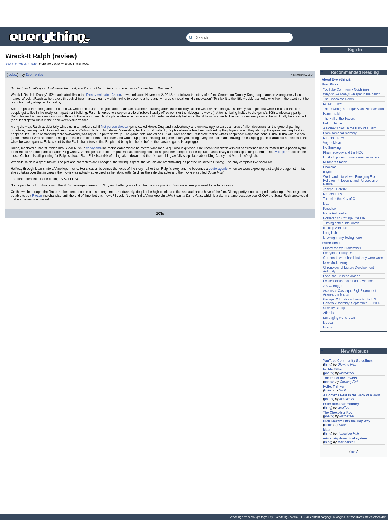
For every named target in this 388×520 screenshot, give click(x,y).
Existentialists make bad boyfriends (348, 281)
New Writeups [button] (355, 351)
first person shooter (115, 127)
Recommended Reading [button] (355, 72)
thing (327, 364)
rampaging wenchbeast (339, 318)
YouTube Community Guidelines (346, 89)
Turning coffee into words (341, 223)
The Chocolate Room (338, 99)
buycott (328, 172)
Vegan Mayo (332, 143)
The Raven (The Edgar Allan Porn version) (353, 109)
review (12, 75)
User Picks (330, 84)
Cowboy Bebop (334, 308)
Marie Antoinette (335, 213)
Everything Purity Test (338, 253)
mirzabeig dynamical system (345, 438)
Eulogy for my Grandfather (342, 248)
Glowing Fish (346, 364)
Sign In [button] (355, 49)
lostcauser (347, 373)
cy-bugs (279, 152)
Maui (326, 204)
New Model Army (335, 263)
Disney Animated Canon (103, 95)
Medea (328, 322)
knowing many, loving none (342, 238)
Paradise (329, 208)
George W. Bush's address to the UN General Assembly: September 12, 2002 (351, 301)
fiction (328, 390)
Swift (342, 390)
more (353, 451)
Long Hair (330, 233)
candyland (93, 148)
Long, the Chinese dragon (341, 276)
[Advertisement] (194, 13)
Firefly (327, 327)
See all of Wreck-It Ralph (21, 63)
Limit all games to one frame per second (351, 157)
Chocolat (329, 167)
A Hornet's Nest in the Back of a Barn (349, 128)
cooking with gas (335, 228)
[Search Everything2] (239, 37)
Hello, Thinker (333, 123)
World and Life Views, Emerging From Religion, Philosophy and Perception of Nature (351, 180)
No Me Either (332, 104)
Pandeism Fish (348, 433)
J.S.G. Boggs (332, 286)
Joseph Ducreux (335, 189)
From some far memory (340, 133)
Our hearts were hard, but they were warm (353, 258)
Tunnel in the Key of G (339, 199)
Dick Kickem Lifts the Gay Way (346, 421)
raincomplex (346, 442)
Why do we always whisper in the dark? (351, 94)
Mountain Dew (333, 138)
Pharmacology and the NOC (343, 152)
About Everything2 (336, 79)
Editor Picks (331, 243)
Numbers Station (335, 162)
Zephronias (34, 75)
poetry (328, 373)
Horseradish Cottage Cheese (344, 218)
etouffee (343, 408)
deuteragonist (218, 169)
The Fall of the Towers (339, 118)
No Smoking (332, 148)
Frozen (37, 195)
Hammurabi (331, 114)
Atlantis (328, 313)
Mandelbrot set (333, 194)
